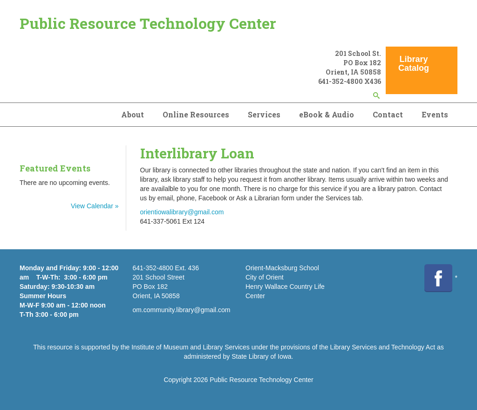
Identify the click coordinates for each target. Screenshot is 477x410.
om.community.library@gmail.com (182, 310)
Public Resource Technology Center (148, 23)
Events (435, 114)
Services (264, 114)
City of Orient (264, 277)
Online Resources (196, 114)
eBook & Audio (326, 114)
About (132, 114)
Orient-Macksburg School (282, 268)
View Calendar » (94, 206)
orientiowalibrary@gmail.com (182, 212)
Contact (388, 114)
